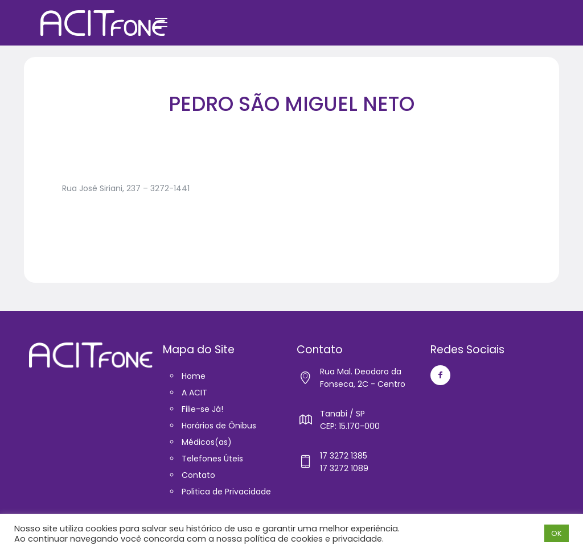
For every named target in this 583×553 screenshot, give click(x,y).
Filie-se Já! (202, 409)
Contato (198, 475)
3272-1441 (170, 188)
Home (194, 376)
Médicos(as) (207, 442)
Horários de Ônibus (219, 425)
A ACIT (194, 392)
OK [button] (556, 533)
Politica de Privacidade (226, 491)
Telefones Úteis (212, 458)
